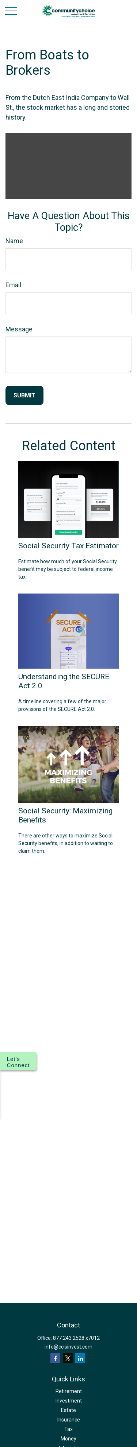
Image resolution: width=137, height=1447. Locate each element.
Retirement (69, 1391)
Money (68, 1439)
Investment (69, 1401)
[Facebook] (55, 1358)
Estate (68, 1410)
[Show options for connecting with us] (18, 1061)
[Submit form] (24, 395)
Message (19, 329)
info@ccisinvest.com (68, 1347)
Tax (68, 1429)
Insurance (68, 1420)
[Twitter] (68, 1358)
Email (13, 285)
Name (14, 241)
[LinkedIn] (80, 1358)
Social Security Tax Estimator (68, 545)
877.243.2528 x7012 (76, 1338)
